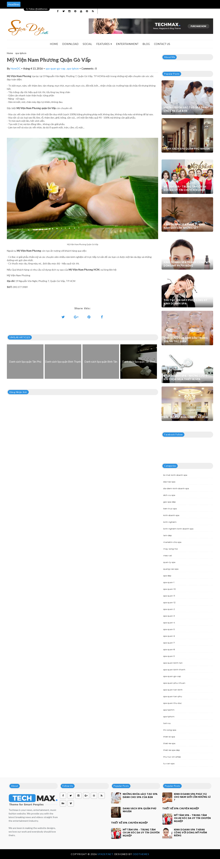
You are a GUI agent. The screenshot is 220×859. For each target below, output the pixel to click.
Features (104, 44)
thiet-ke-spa (169, 743)
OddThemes (141, 854)
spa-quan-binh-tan (173, 663)
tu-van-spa (168, 763)
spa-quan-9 (169, 656)
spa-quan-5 (169, 629)
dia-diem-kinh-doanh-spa (176, 488)
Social (87, 44)
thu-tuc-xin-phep (172, 756)
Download (70, 44)
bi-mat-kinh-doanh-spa (175, 475)
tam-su (167, 723)
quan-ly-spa (169, 562)
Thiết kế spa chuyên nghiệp (129, 822)
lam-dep (167, 535)
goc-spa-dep (169, 502)
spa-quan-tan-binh (173, 689)
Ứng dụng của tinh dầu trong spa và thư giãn (186, 339)
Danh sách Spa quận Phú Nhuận (187, 148)
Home (54, 44)
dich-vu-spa (169, 495)
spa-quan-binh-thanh (174, 669)
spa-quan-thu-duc (172, 703)
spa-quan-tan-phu (172, 696)
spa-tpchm (168, 709)
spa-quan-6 (169, 636)
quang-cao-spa (170, 569)
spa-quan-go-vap (56, 68)
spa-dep (167, 575)
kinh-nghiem (170, 522)
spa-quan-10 (169, 589)
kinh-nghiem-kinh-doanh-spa (178, 528)
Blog (146, 44)
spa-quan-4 (169, 622)
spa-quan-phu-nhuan (174, 683)
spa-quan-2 (169, 609)
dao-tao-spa (169, 481)
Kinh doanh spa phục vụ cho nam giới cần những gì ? (184, 226)
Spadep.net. (105, 854)
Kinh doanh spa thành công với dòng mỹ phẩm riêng (187, 264)
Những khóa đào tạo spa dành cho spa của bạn (186, 109)
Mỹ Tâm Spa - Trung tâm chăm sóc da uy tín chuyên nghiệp (185, 188)
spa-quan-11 (169, 595)
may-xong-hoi (170, 548)
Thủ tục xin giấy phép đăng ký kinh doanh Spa (185, 302)
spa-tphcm (20, 53)
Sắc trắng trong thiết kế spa (185, 417)
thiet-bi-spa (169, 736)
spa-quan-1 (168, 582)
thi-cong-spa (169, 730)
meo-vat (167, 555)
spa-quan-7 (169, 642)
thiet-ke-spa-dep (171, 750)
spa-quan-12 (169, 602)
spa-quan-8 (169, 649)
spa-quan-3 (169, 616)
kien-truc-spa (170, 508)
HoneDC (15, 68)
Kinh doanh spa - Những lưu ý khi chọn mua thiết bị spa (185, 377)
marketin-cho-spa (172, 542)
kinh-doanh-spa (171, 515)
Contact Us (162, 44)
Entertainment (127, 44)
